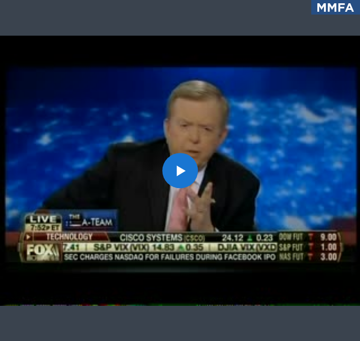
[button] (180, 170)
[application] (180, 170)
